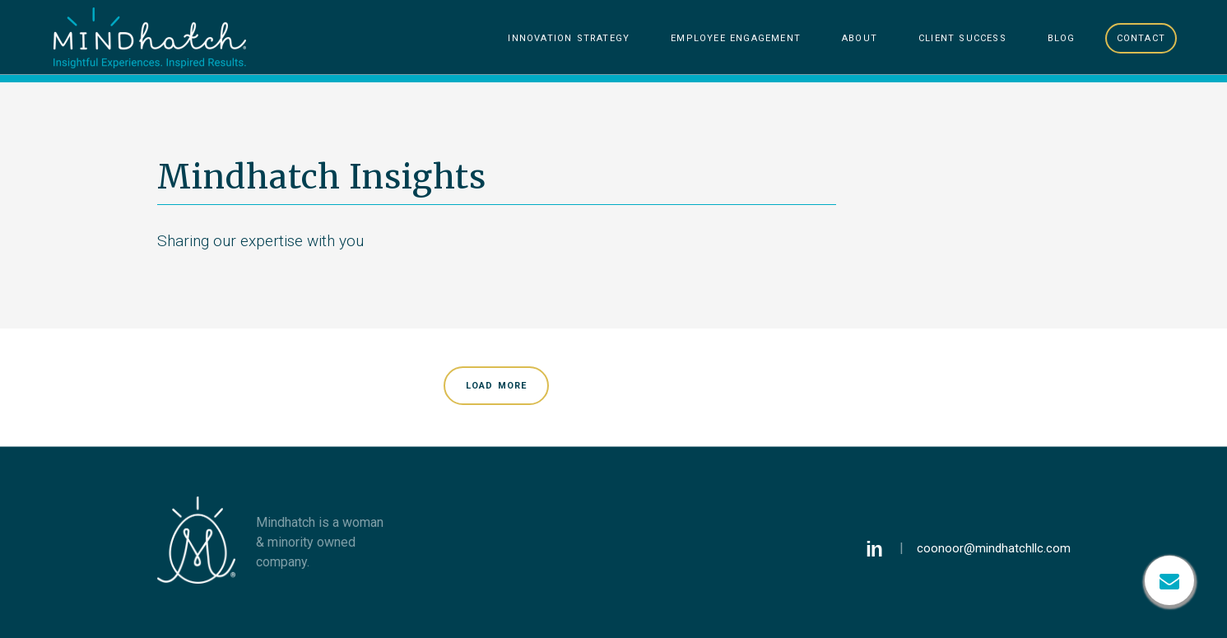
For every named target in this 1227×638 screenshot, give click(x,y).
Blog (1062, 37)
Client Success (962, 37)
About (859, 37)
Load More (497, 384)
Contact (1141, 37)
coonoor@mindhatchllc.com (994, 548)
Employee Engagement (736, 37)
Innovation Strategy (569, 37)
